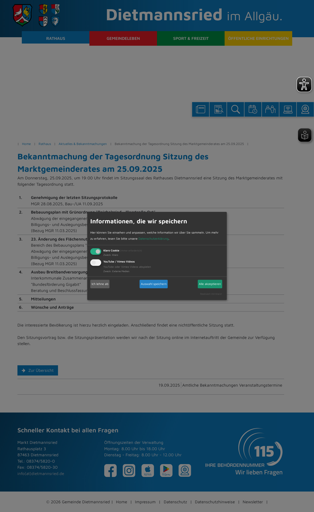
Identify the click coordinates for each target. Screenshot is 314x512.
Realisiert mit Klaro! (211, 293)
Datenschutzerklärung (153, 238)
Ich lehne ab (100, 284)
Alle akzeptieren (210, 284)
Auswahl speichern (154, 284)
